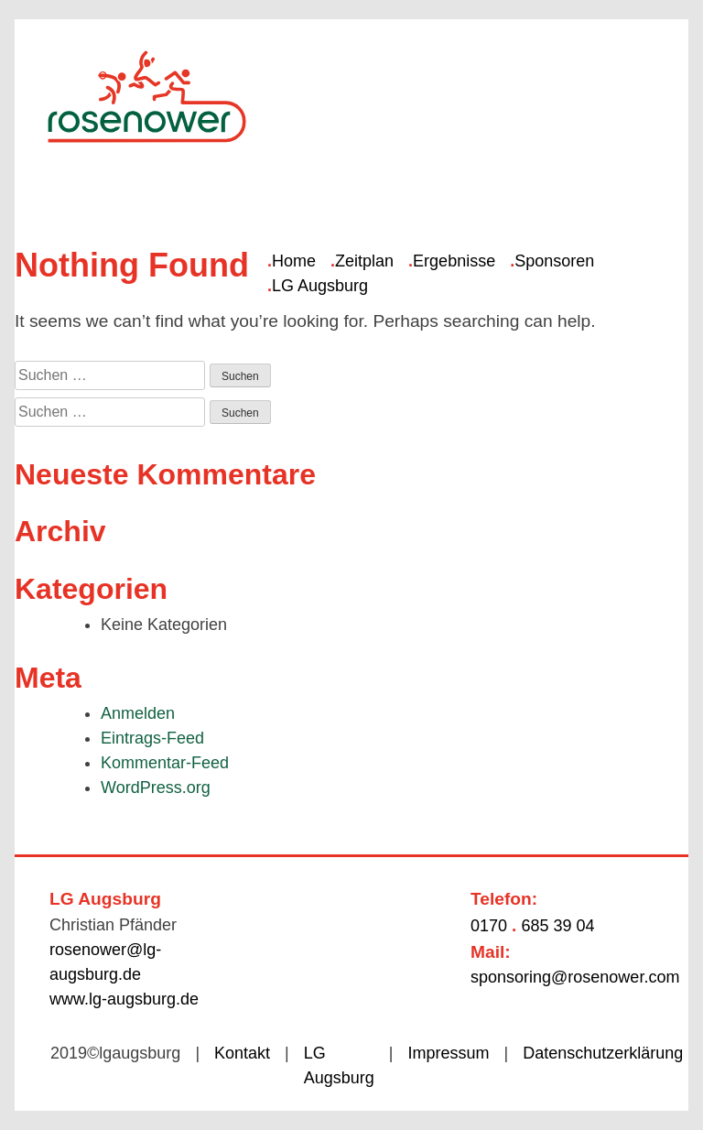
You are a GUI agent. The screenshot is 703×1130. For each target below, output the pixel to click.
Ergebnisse (454, 261)
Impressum (449, 1053)
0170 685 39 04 (532, 926)
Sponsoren (554, 261)
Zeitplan (364, 261)
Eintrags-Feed (152, 738)
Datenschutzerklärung (603, 1053)
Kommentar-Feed (165, 763)
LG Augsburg (320, 286)
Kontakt (242, 1053)
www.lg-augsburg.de (124, 999)
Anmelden (138, 713)
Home (294, 261)
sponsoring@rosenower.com (574, 977)
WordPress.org (156, 787)
